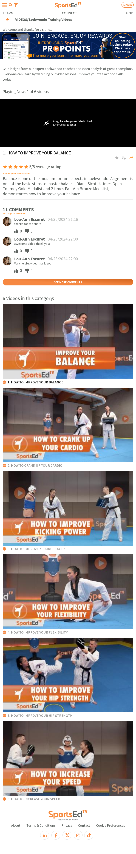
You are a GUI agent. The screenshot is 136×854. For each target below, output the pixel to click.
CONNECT (69, 13)
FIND (129, 13)
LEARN (8, 13)
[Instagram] (78, 835)
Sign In (127, 5)
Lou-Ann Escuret (29, 219)
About (15, 825)
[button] (122, 159)
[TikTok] (88, 835)
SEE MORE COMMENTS (68, 282)
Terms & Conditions (40, 825)
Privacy (66, 825)
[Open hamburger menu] (4, 5)
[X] (67, 835)
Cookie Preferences (110, 825)
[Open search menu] (10, 5)
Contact (84, 825)
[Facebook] (55, 835)
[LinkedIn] (44, 835)
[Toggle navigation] (16, 4)
